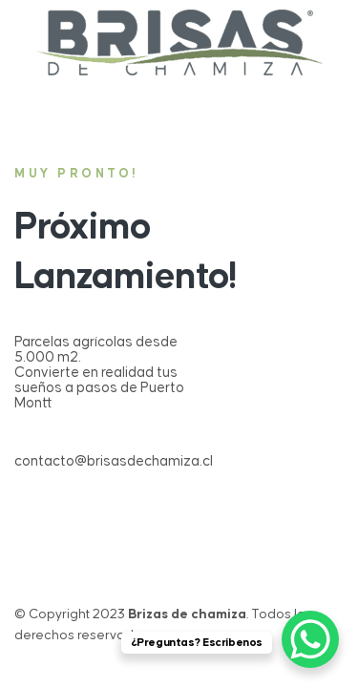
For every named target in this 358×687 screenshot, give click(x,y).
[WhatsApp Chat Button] (310, 639)
